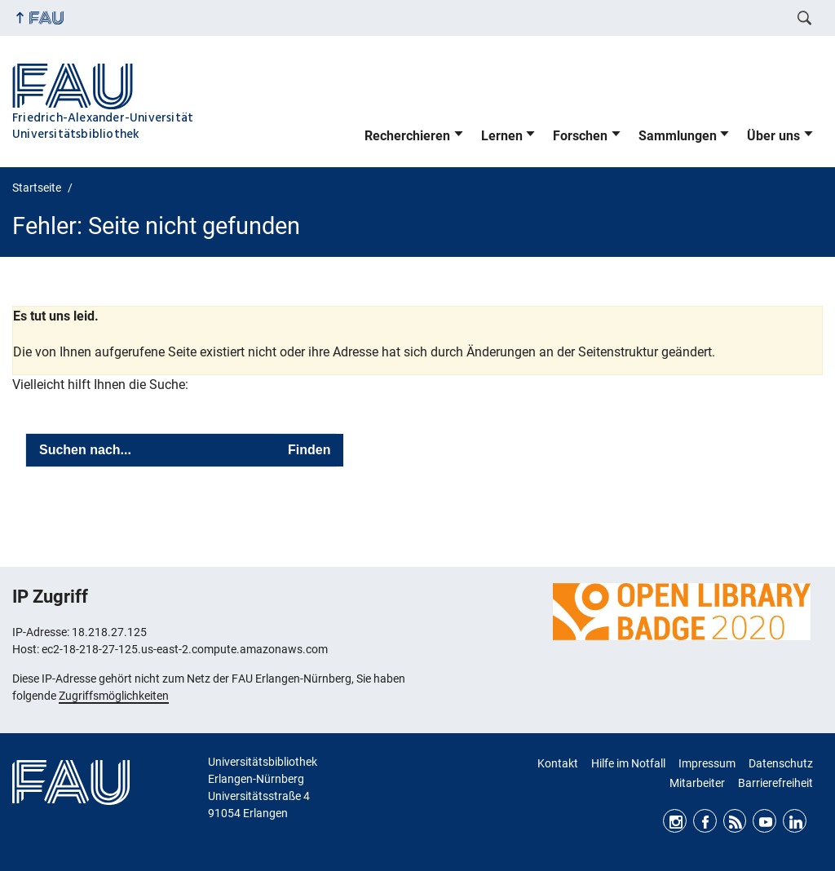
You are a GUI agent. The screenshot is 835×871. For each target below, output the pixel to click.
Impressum (707, 763)
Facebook (705, 821)
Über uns (773, 136)
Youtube (764, 821)
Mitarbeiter (697, 782)
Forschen (580, 136)
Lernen (502, 136)
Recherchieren (407, 136)
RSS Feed (735, 821)
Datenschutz (781, 763)
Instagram (675, 821)
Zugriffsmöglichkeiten (114, 695)
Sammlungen (677, 136)
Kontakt (557, 763)
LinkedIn (794, 821)
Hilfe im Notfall (628, 763)
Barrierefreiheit (775, 782)
